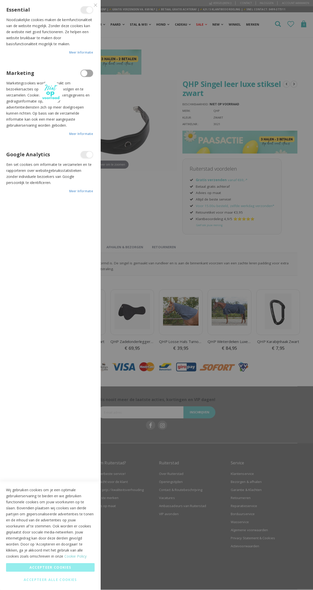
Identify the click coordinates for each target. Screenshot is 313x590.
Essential (87, 10)
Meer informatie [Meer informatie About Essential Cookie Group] (81, 52)
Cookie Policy (75, 556)
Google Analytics (87, 154)
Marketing (87, 73)
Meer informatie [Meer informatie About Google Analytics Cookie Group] (81, 191)
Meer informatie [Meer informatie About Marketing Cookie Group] (81, 134)
